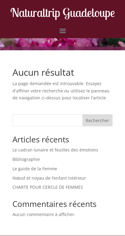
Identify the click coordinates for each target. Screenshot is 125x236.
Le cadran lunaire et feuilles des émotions (55, 150)
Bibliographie (26, 159)
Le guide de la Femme (34, 168)
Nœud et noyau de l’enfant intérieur (49, 178)
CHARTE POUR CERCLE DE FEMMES (47, 187)
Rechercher (97, 120)
